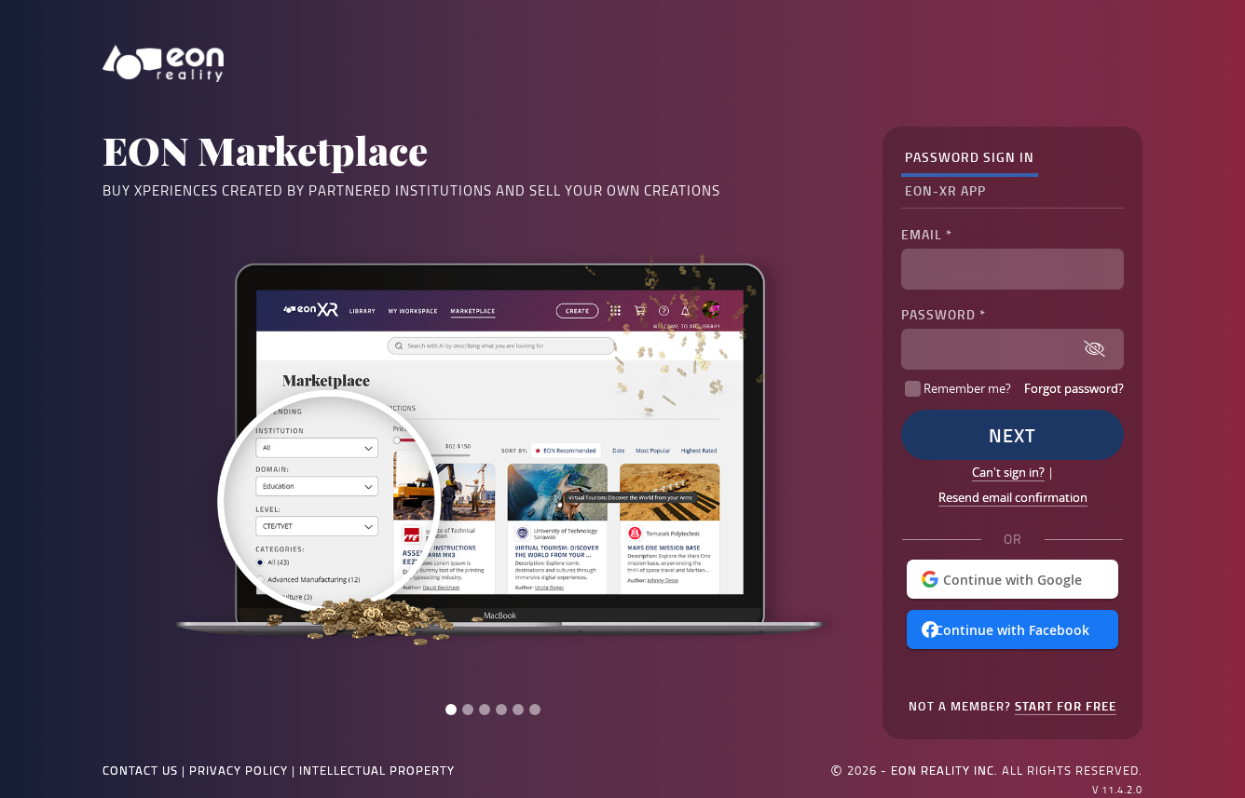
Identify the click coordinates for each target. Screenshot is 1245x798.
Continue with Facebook (1012, 630)
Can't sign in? (1008, 472)
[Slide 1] (451, 709)
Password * (943, 314)
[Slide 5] (518, 709)
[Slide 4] (501, 709)
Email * (926, 234)
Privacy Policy (238, 770)
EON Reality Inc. (944, 770)
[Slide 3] (484, 709)
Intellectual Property (377, 770)
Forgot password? (1074, 388)
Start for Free (1065, 705)
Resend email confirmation (1013, 497)
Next (1012, 435)
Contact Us (140, 770)
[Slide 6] (534, 709)
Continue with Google (1012, 579)
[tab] (969, 158)
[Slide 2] (467, 709)
